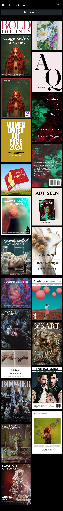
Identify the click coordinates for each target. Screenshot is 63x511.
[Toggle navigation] (58, 5)
